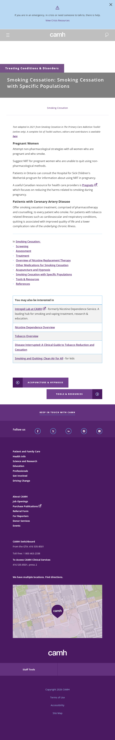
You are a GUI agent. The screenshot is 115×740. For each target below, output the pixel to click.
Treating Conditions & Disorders (32, 68)
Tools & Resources (27, 279)
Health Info (19, 456)
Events (16, 525)
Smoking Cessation (57, 107)
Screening (22, 246)
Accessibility (57, 705)
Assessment (23, 251)
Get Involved (20, 475)
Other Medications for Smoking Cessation (42, 265)
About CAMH (20, 496)
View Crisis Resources (58, 20)
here (15, 136)
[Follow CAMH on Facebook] (38, 431)
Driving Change (21, 480)
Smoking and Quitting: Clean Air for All (39, 358)
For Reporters (21, 516)
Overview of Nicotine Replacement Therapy (43, 260)
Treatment (22, 256)
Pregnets (89, 185)
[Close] (110, 5)
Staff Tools (29, 669)
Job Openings (20, 501)
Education (18, 466)
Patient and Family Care (26, 451)
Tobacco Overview (26, 336)
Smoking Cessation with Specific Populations (44, 274)
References (23, 284)
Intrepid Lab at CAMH (30, 309)
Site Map (57, 713)
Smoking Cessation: (28, 241)
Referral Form (21, 511)
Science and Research (25, 461)
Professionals (20, 471)
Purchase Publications (25, 506)
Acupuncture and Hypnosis (33, 270)
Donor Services (21, 520)
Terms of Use (57, 697)
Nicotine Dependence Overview (35, 327)
